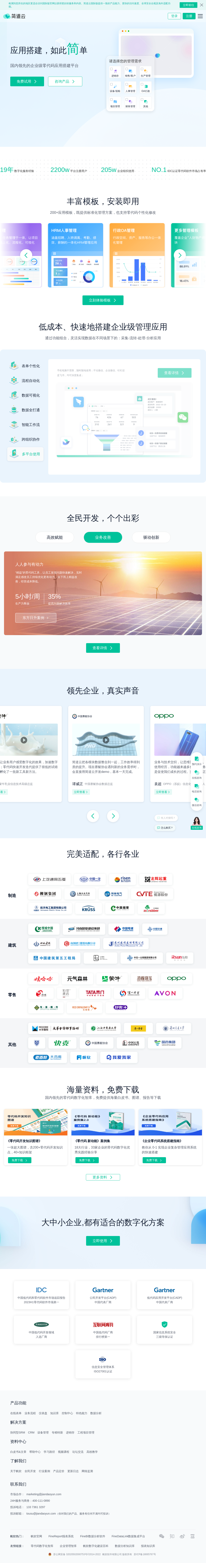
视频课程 (63, 1451)
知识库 (54, 1413)
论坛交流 (77, 1451)
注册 (189, 16)
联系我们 (18, 1484)
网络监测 (87, 1471)
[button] (26, 255)
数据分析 (96, 1413)
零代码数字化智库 (42, 1546)
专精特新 (57, 1432)
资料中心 (18, 1441)
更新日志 (73, 1471)
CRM (31, 1432)
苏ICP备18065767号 (145, 1554)
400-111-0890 (41, 1500)
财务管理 (130, 106)
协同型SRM (17, 1432)
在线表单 (16, 1413)
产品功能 (18, 1403)
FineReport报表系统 (61, 1536)
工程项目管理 (85, 1432)
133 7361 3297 (35, 1507)
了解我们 (18, 1461)
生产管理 (145, 75)
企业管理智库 (68, 1546)
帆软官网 (36, 1536)
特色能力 (81, 1413)
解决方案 (18, 1422)
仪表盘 (43, 1413)
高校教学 (92, 1451)
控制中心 (67, 1413)
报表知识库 (148, 1546)
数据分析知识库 (125, 1546)
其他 (145, 106)
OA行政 (145, 91)
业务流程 (30, 1413)
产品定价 (58, 1471)
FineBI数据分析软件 (92, 1536)
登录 (174, 16)
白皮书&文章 (18, 1451)
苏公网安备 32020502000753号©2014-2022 (77, 1554)
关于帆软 (16, 1471)
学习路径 (49, 1451)
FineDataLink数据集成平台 (128, 1536)
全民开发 (30, 1471)
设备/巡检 (115, 91)
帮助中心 (35, 1451)
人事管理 (130, 91)
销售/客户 (130, 75)
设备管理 (43, 1432)
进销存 (115, 75)
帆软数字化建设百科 (95, 1546)
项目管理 (115, 106)
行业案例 (44, 1471)
